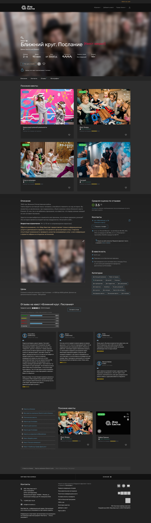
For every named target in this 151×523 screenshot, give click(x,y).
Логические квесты (113, 293)
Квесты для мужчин (29, 426)
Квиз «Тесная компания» (31, 442)
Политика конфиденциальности (68, 494)
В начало (107, 477)
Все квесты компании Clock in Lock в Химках (37, 413)
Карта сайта (61, 510)
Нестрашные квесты (98, 293)
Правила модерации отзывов (67, 488)
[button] (83, 241)
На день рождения (118, 287)
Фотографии (55, 78)
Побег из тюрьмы (114, 277)
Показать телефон (100, 226)
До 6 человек (125, 293)
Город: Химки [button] (121, 7)
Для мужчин (96, 290)
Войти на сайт (126, 1)
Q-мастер (24, 326)
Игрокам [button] (97, 7)
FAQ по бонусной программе (66, 499)
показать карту (100, 222)
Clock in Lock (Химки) (32, 49)
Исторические (98, 280)
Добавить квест (108, 7)
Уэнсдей (83, 180)
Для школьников (122, 283)
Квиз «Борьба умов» (29, 438)
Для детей (108, 280)
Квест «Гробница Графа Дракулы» (34, 447)
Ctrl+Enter (69, 485)
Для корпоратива (98, 283)
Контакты (34, 78)
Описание (24, 78)
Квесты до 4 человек (29, 430)
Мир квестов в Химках (28, 477)
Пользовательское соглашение (67, 491)
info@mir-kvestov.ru (29, 504)
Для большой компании (99, 277)
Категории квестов (64, 505)
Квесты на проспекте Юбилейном (34, 434)
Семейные (107, 287)
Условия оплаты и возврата (66, 496)
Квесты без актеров (118, 290)
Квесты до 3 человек (29, 421)
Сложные (117, 280)
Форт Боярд (84, 127)
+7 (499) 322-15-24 (29, 500)
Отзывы (44, 78)
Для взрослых (97, 287)
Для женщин (106, 290)
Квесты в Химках (28, 409)
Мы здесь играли (28, 64)
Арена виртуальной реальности (35, 127)
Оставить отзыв (74, 309)
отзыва (94, 208)
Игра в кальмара (29, 180)
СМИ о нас (61, 502)
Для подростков (110, 283)
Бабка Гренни (103, 437)
